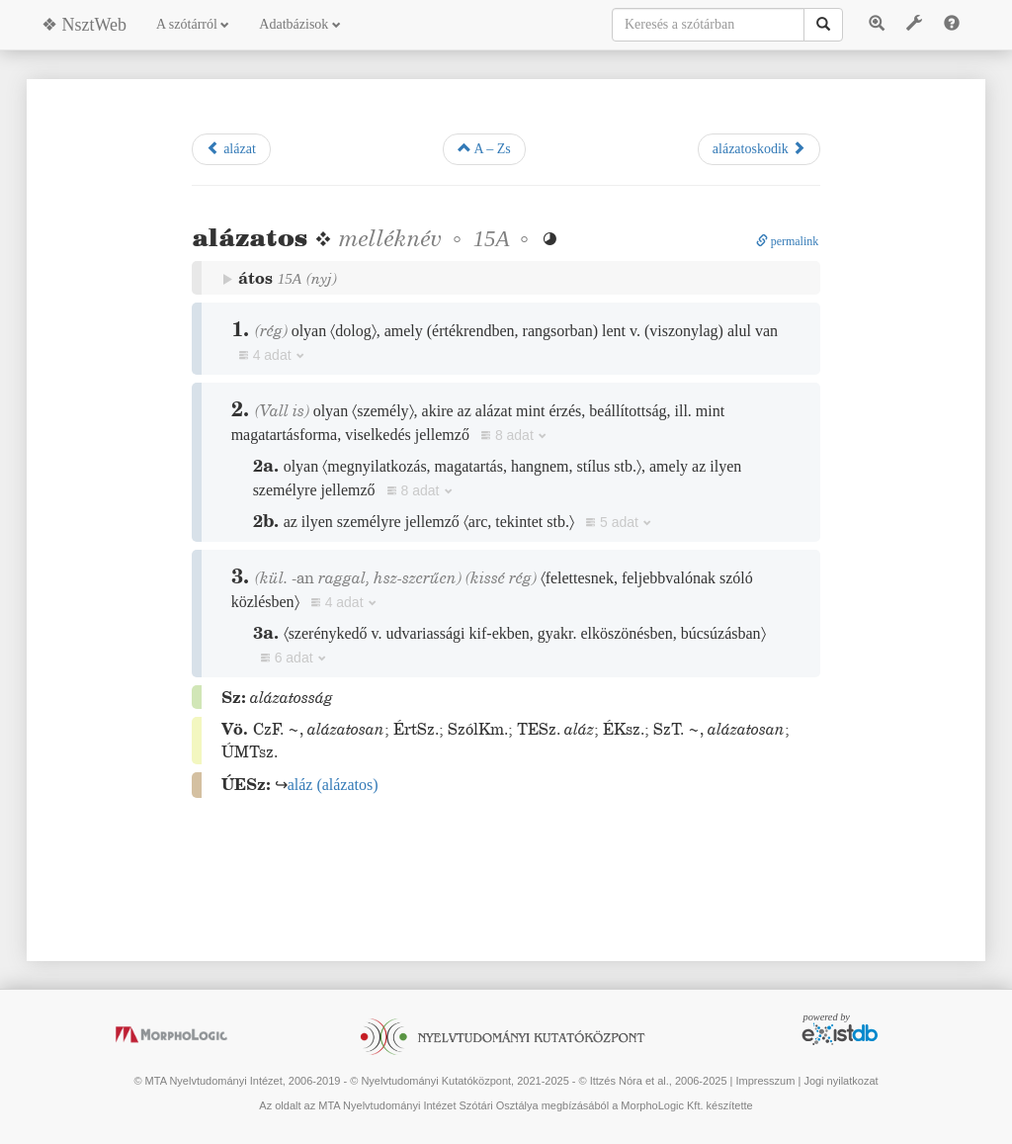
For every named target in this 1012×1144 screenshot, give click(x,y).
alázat (231, 148)
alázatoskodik (759, 148)
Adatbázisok (299, 24)
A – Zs (484, 148)
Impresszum (765, 1081)
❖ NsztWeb (84, 25)
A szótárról (192, 24)
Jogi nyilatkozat (840, 1081)
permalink (787, 241)
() (333, 784)
